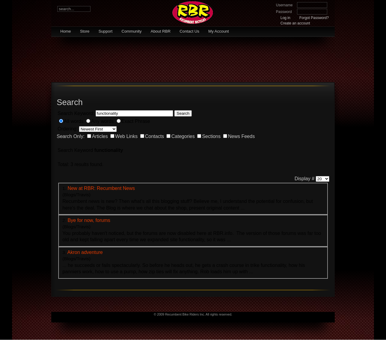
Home (65, 31)
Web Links (126, 136)
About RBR (161, 31)
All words (74, 121)
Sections (211, 136)
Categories (183, 136)
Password (284, 12)
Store (85, 31)
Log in (285, 18)
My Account (218, 31)
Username (284, 5)
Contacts (154, 136)
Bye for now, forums (89, 220)
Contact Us (189, 31)
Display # (305, 178)
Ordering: (68, 128)
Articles (100, 136)
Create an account (295, 23)
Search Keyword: (76, 113)
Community (132, 31)
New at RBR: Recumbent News (101, 188)
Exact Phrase (136, 121)
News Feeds (241, 136)
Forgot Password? (314, 18)
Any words (102, 121)
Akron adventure (85, 252)
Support (105, 31)
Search (183, 113)
